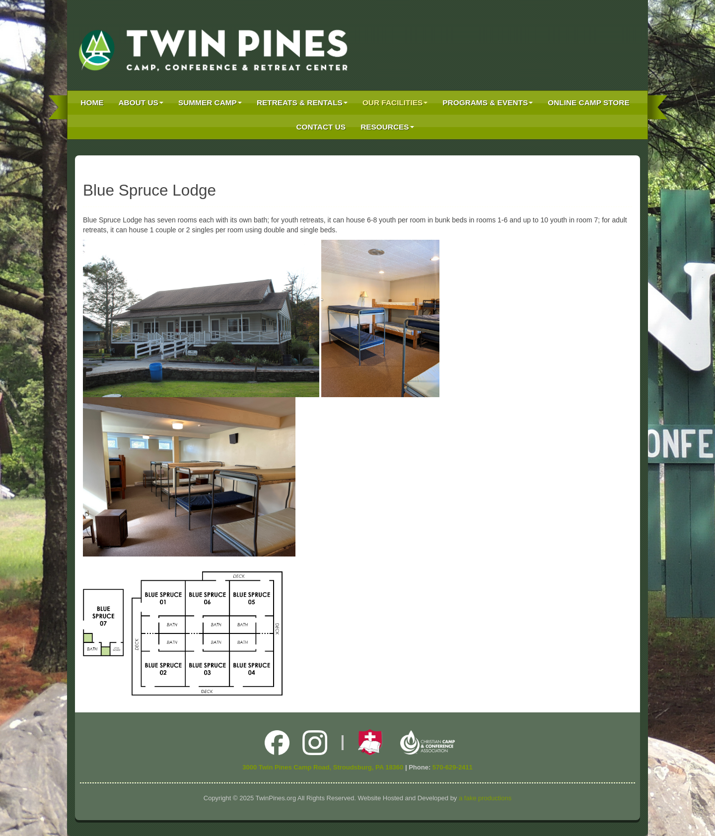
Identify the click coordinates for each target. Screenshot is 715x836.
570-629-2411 (452, 767)
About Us (141, 102)
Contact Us (321, 127)
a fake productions (485, 798)
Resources (387, 127)
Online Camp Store (588, 102)
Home (91, 102)
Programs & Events (487, 102)
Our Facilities (395, 102)
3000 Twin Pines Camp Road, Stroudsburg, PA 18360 (322, 767)
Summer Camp (210, 102)
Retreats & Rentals (302, 102)
